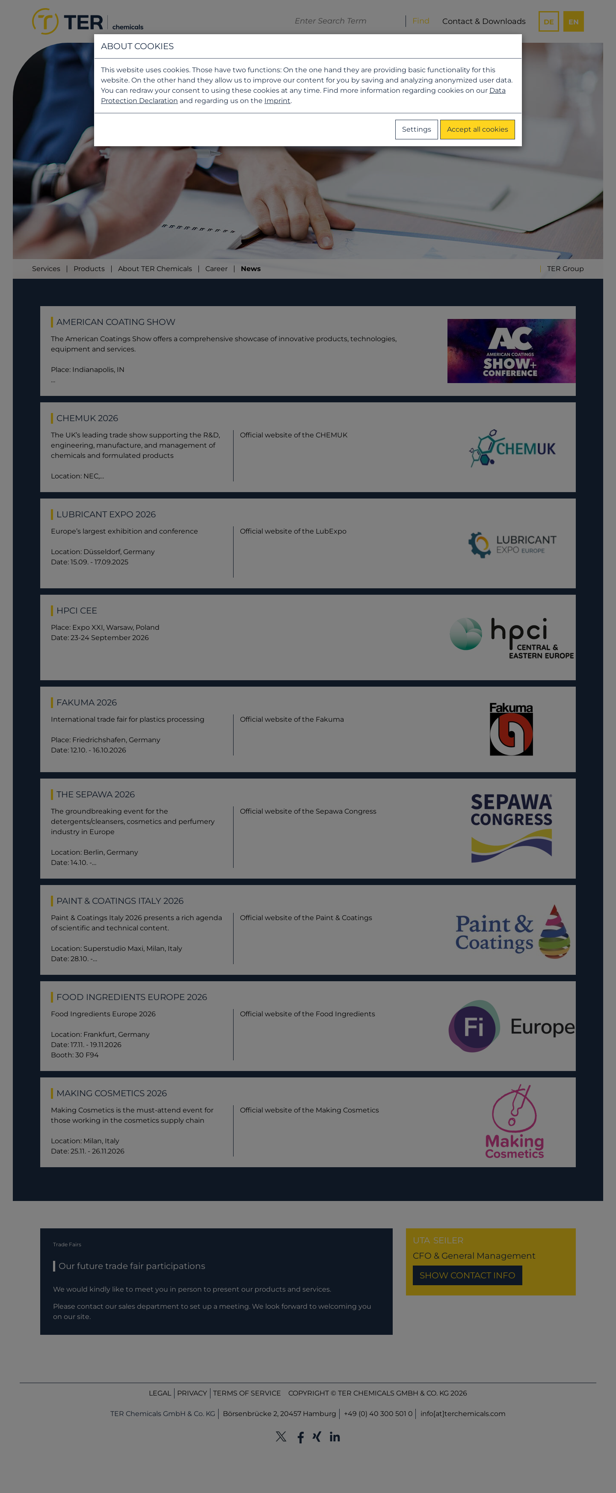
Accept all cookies (477, 129)
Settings (416, 129)
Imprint (277, 101)
